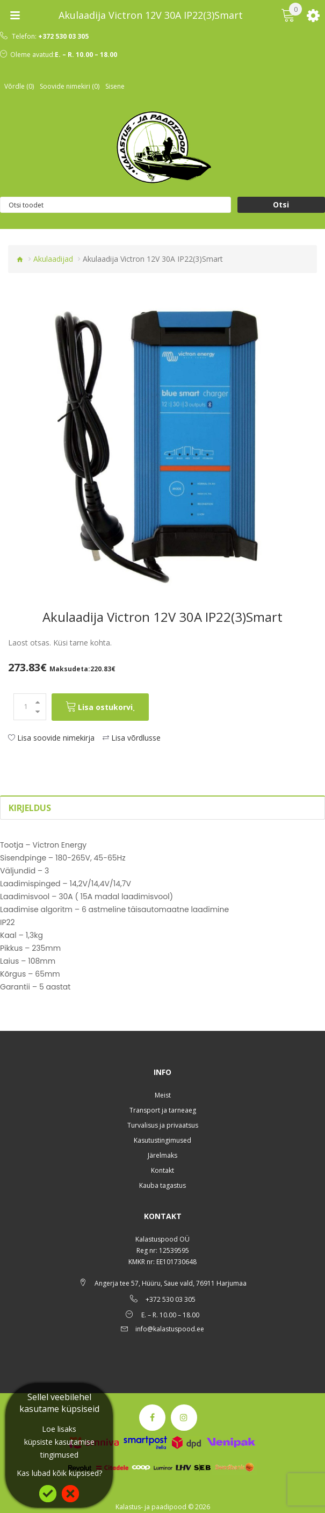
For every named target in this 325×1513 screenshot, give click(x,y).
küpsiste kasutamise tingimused (59, 1448)
